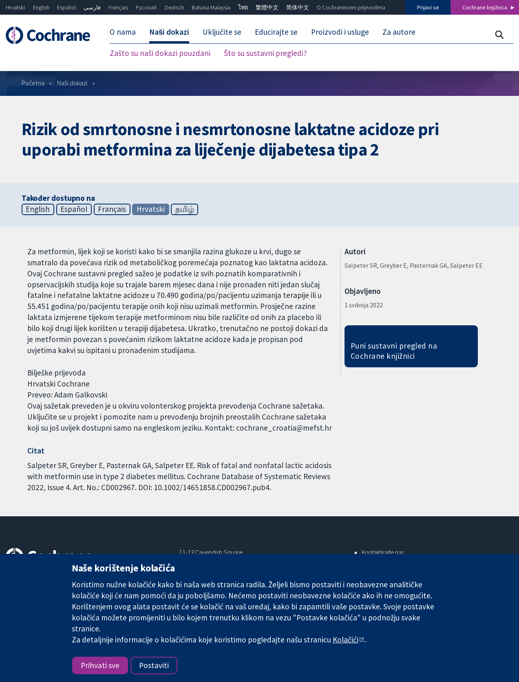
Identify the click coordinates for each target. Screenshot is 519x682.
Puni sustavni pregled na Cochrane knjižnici (394, 351)
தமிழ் (184, 209)
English (41, 7)
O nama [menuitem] (123, 32)
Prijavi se (428, 7)
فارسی (92, 7)
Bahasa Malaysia (211, 7)
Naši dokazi (72, 83)
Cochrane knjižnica (484, 7)
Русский (146, 7)
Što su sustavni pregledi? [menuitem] (265, 53)
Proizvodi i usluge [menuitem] (340, 32)
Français (118, 7)
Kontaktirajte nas (383, 552)
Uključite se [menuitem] (222, 32)
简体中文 (297, 7)
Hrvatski (15, 7)
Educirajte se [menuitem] (276, 32)
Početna (33, 83)
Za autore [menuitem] (398, 32)
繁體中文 (267, 7)
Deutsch (174, 7)
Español (66, 7)
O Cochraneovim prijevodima (351, 7)
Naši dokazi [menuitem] (169, 32)
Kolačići (345, 639)
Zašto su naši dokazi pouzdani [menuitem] (160, 53)
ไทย (243, 7)
